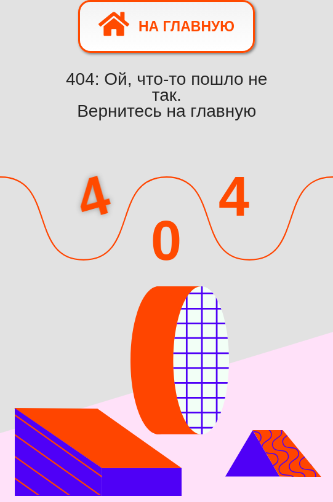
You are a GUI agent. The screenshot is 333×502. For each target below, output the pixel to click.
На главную (166, 24)
